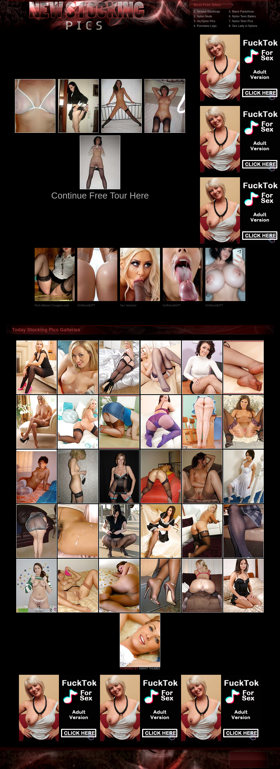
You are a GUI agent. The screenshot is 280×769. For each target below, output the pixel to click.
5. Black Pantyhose (241, 11)
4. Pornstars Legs (205, 25)
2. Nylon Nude (203, 16)
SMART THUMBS (149, 668)
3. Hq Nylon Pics (204, 21)
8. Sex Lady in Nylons (243, 25)
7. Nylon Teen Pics (241, 21)
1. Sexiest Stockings (207, 11)
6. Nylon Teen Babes (242, 16)
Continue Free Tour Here (100, 195)
